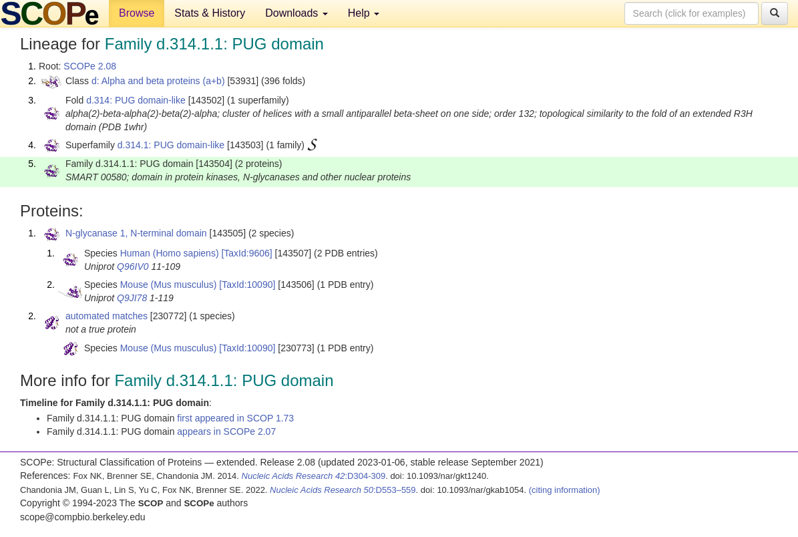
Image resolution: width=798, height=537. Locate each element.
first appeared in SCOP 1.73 (235, 418)
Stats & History (209, 13)
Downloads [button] (296, 13)
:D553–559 (343, 490)
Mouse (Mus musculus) (168, 284)
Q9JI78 (132, 298)
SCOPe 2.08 (89, 66)
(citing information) (564, 490)
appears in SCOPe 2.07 (226, 431)
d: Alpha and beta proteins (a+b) (158, 80)
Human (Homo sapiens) (169, 253)
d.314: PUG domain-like (136, 100)
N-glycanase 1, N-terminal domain (136, 233)
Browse (136, 13)
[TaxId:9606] (246, 253)
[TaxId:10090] (247, 284)
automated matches (106, 316)
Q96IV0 (132, 266)
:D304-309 (314, 476)
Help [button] (363, 13)
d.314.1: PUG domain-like (171, 145)
